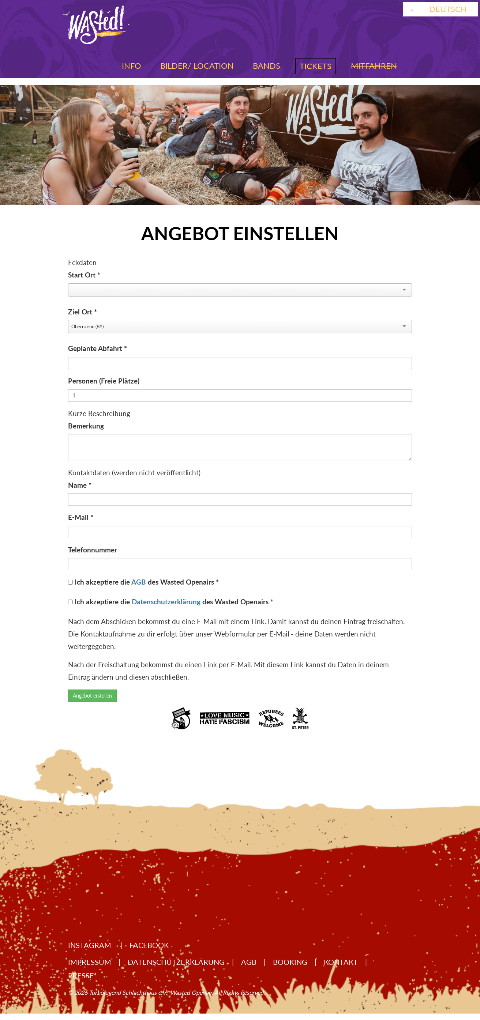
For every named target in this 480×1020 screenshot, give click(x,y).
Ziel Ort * (82, 311)
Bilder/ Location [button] (197, 66)
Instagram (90, 945)
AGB (138, 582)
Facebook (149, 945)
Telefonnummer (92, 549)
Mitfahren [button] (374, 66)
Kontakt (341, 961)
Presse (81, 975)
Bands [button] (266, 66)
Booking (290, 961)
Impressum (89, 961)
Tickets (315, 66)
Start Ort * (84, 275)
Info (131, 66)
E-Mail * (80, 517)
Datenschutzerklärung (166, 601)
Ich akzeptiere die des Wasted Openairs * (147, 582)
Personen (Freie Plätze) (103, 381)
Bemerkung (86, 426)
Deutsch (448, 9)
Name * (79, 485)
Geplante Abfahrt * (97, 348)
